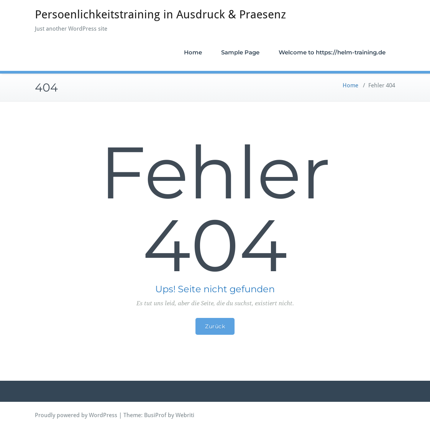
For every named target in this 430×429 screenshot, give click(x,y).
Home (193, 52)
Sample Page (240, 52)
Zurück (215, 326)
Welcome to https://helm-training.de (332, 52)
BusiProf (155, 415)
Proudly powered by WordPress (76, 415)
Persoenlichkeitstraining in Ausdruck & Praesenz (160, 14)
